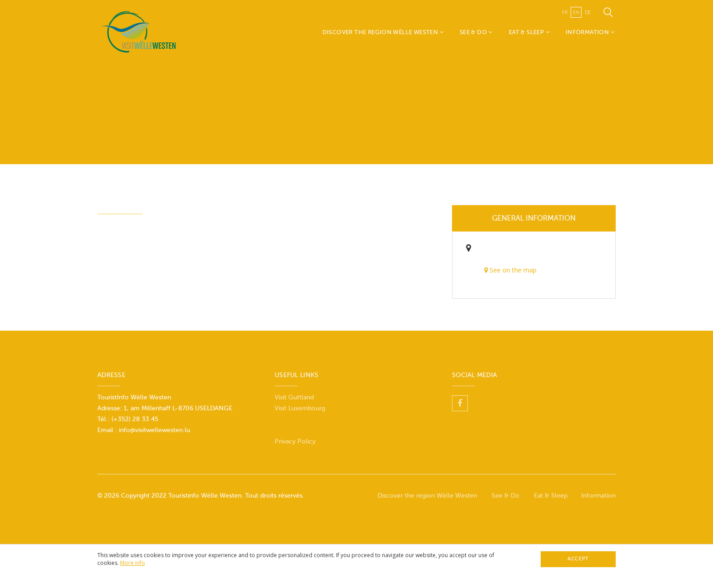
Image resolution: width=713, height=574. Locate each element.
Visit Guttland (294, 397)
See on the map (510, 270)
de (588, 12)
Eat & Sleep (529, 32)
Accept (577, 558)
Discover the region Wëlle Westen (382, 32)
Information (590, 32)
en (576, 12)
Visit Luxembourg (300, 408)
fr (564, 12)
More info (132, 563)
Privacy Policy (295, 441)
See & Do (476, 32)
